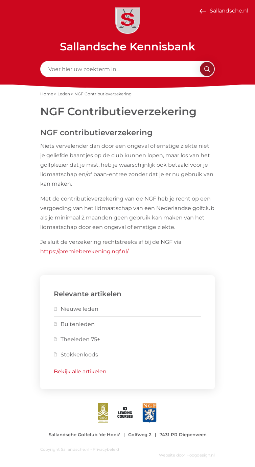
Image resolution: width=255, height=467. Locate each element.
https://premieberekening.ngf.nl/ (84, 251)
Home (46, 93)
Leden (63, 93)
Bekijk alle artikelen (80, 371)
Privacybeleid (106, 449)
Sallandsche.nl (229, 10)
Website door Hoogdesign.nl (187, 455)
